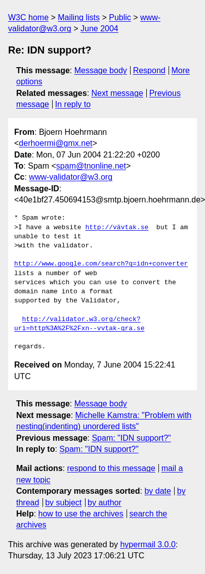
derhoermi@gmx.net (55, 143)
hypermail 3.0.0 (147, 544)
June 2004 (99, 28)
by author (104, 502)
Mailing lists (79, 17)
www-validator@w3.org (70, 177)
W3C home (28, 17)
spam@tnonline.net (91, 166)
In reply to (73, 104)
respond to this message (111, 468)
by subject (63, 502)
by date (157, 491)
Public (120, 17)
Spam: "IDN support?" (131, 438)
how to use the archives (81, 513)
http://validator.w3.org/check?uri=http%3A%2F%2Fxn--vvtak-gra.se (79, 324)
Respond (149, 70)
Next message (117, 93)
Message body (100, 70)
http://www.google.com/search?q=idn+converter (101, 264)
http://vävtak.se (116, 227)
